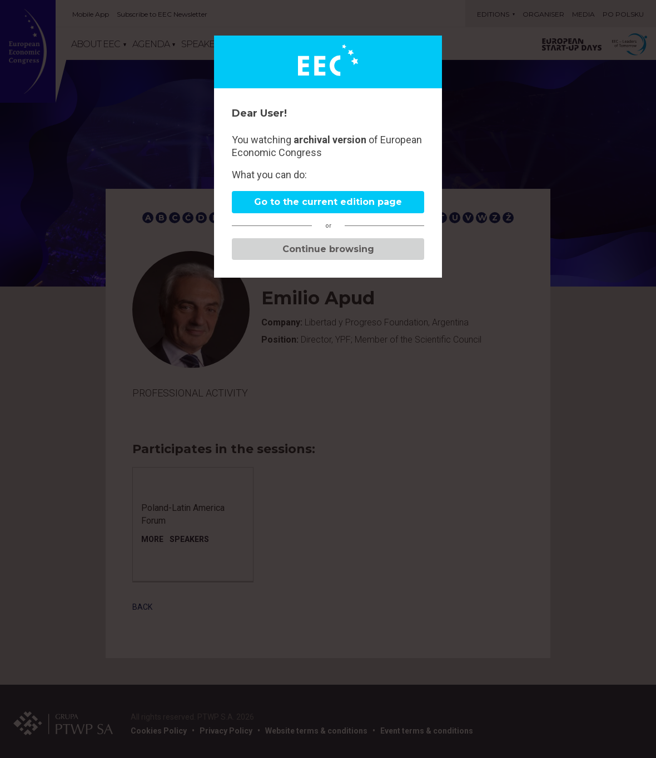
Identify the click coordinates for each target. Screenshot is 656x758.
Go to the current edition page (328, 202)
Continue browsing (328, 249)
